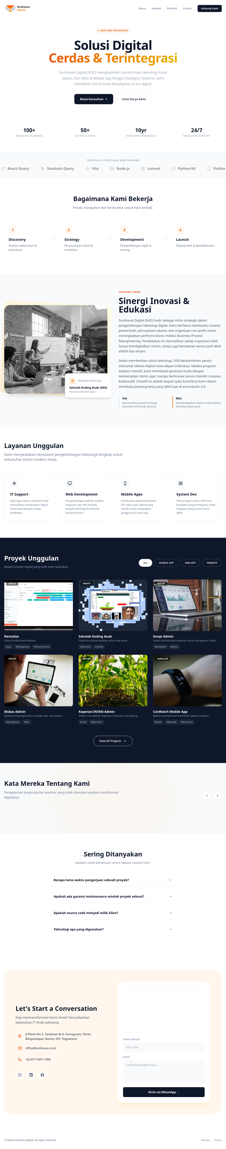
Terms (218, 1140)
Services (156, 8)
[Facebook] (42, 1075)
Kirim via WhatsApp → (164, 1092)
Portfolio (172, 8)
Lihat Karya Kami (134, 99)
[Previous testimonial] (207, 795)
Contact (187, 8)
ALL (145, 562)
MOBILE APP (166, 562)
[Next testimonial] (217, 795)
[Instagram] (20, 1075)
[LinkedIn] (31, 1075)
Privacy (205, 1140)
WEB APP (190, 562)
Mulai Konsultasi (94, 99)
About (142, 8)
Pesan (126, 1057)
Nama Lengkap (131, 1039)
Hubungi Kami (209, 8)
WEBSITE (212, 562)
